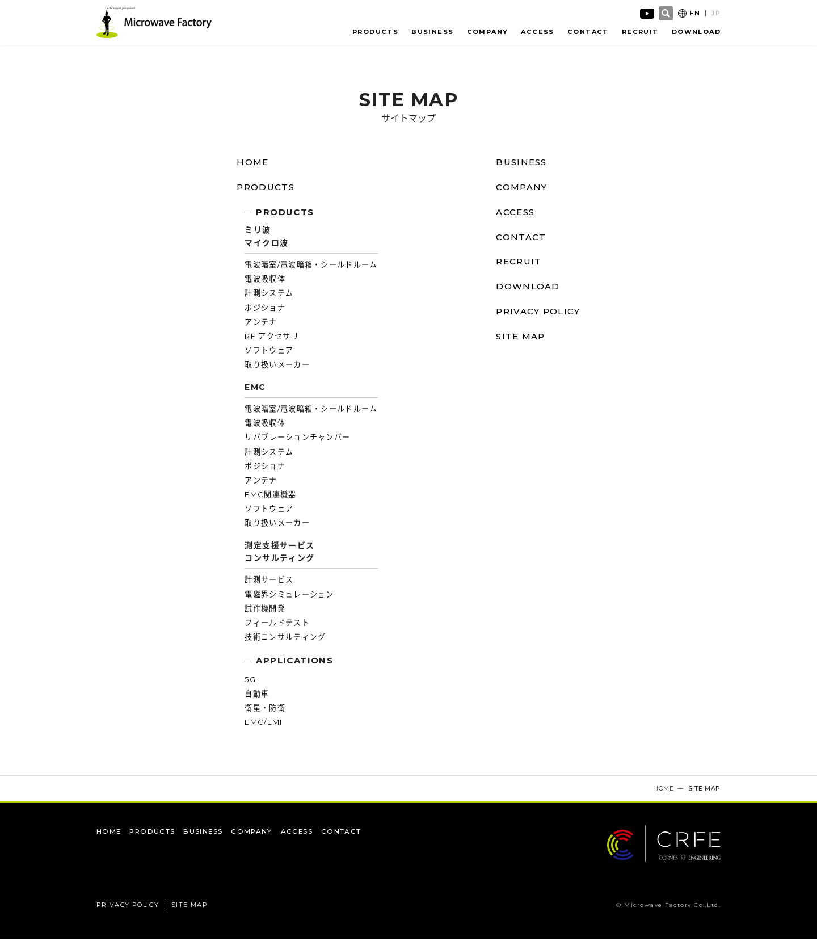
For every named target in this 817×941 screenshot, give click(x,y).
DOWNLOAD (696, 32)
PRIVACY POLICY (539, 314)
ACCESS (539, 32)
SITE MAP (520, 339)
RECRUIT (640, 32)
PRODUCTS (379, 32)
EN (695, 14)
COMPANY (490, 32)
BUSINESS (436, 32)
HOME (250, 164)
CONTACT (589, 32)
